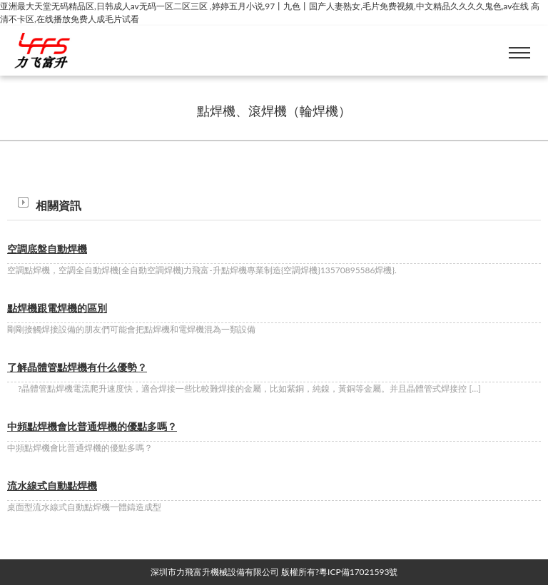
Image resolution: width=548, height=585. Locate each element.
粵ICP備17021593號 (358, 571)
